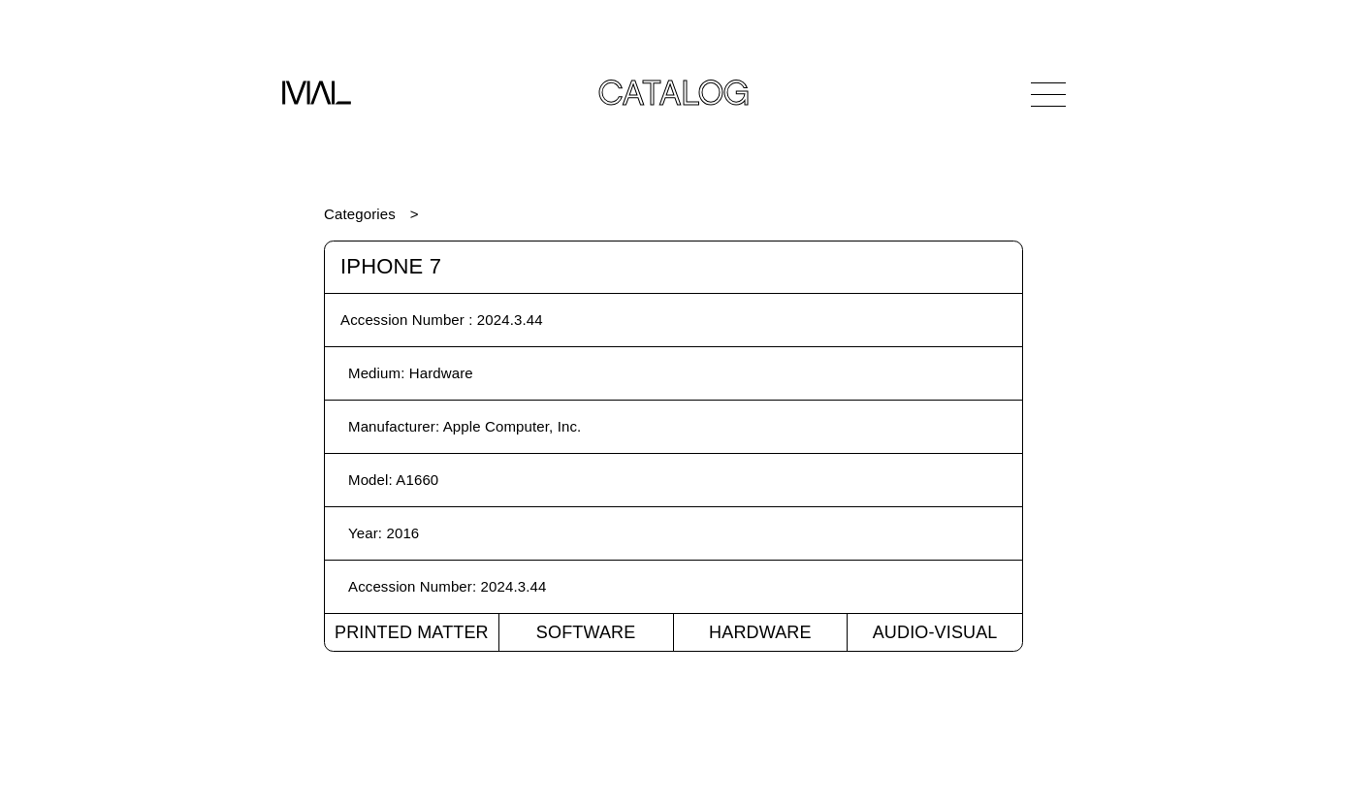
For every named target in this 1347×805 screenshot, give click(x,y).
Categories (360, 214)
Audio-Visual (935, 632)
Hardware (760, 632)
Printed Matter (412, 632)
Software (586, 632)
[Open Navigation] (1048, 94)
